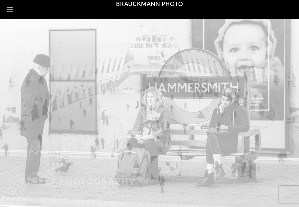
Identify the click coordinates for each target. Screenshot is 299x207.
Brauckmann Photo (149, 3)
